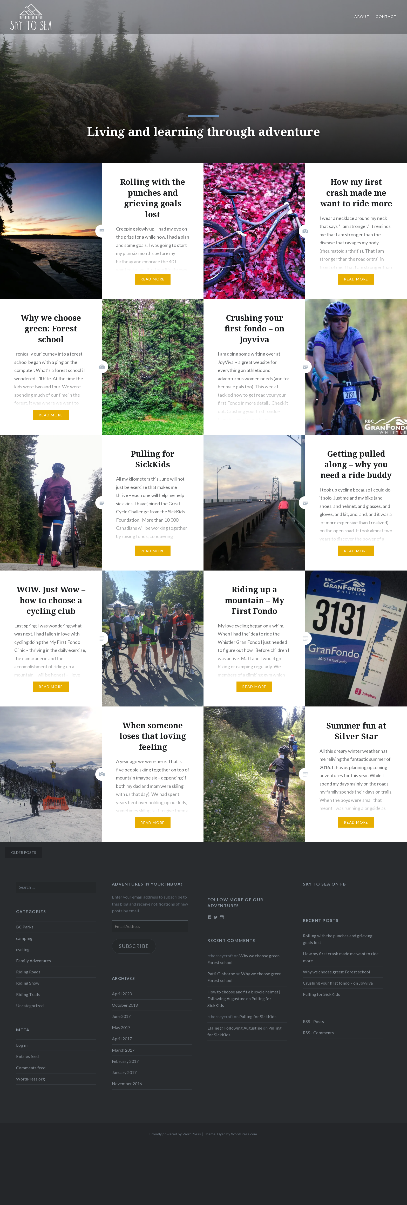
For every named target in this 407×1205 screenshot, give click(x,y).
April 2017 (122, 1038)
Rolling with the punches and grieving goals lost (337, 939)
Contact (386, 16)
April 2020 (122, 993)
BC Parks (24, 926)
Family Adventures (33, 960)
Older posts (23, 852)
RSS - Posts (313, 1021)
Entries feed (27, 1056)
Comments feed (30, 1067)
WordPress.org (30, 1078)
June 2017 (121, 1016)
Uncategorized (30, 1005)
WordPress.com (244, 1134)
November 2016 (127, 1083)
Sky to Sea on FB (324, 883)
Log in (22, 1045)
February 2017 (125, 1061)
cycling (23, 949)
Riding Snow (27, 982)
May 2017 (121, 1027)
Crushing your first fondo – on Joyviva (338, 982)
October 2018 (125, 1005)
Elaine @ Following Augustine (234, 1027)
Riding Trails (28, 994)
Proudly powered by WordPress (175, 1134)
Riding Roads (28, 971)
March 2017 (123, 1049)
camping (24, 938)
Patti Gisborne (221, 973)
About (361, 16)
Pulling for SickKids (321, 994)
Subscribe (134, 946)
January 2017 (124, 1072)
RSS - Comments (318, 1032)
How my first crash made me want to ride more (340, 957)
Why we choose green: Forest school (336, 971)
